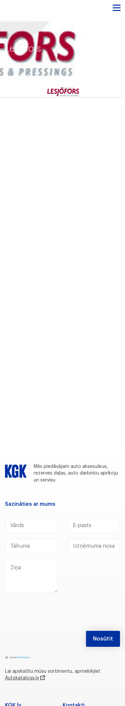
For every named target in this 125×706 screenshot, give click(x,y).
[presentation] (55, 615)
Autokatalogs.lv (22, 678)
